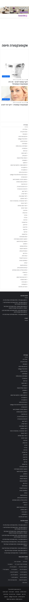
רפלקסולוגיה (24, 284)
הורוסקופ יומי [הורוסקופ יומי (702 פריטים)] (10, 564)
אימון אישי (25, 134)
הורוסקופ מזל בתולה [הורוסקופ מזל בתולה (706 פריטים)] (23, 569)
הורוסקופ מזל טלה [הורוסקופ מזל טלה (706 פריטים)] (23, 572)
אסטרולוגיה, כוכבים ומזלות (21, 146)
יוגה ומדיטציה (24, 184)
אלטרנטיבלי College (22, 138)
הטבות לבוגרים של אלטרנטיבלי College (18, 174)
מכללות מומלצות (23, 246)
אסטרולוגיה (24, 143)
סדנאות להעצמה (23, 248)
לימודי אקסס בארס (23, 196)
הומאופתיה (24, 160)
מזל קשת (25, 229)
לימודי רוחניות (24, 203)
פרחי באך (25, 253)
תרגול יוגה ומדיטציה (22, 286)
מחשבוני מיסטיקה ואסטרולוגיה (20, 239)
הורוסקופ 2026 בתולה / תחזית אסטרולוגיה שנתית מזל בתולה (14, 541)
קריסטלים (25, 272)
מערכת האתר (24, 79)
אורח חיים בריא (23, 131)
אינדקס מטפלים (21, 596)
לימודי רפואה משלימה (22, 205)
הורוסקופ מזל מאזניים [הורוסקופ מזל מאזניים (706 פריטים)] (14, 572)
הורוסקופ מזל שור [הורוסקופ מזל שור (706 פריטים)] (14, 577)
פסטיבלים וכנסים (23, 251)
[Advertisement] (14, 337)
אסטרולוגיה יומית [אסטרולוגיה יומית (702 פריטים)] (17, 561)
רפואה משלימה (23, 279)
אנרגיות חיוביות (23, 141)
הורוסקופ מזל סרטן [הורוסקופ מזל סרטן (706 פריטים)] (23, 574)
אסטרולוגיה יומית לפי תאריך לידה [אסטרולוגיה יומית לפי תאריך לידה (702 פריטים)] (21, 564)
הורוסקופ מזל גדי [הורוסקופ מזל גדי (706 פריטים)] (14, 569)
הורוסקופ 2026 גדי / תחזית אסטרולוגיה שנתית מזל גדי (15, 553)
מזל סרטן (25, 224)
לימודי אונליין (24, 193)
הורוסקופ (25, 162)
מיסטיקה (25, 243)
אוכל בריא (25, 129)
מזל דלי (25, 217)
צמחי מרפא (24, 255)
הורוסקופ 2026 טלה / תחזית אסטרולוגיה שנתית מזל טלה (15, 300)
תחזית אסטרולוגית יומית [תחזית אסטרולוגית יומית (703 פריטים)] (12, 580)
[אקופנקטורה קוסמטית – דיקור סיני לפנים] (14, 93)
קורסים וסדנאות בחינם (22, 267)
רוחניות (25, 274)
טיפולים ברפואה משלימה (21, 181)
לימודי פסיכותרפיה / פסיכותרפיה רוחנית (18, 200)
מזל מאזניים (24, 222)
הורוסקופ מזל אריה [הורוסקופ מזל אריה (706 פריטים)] (13, 566)
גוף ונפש (25, 150)
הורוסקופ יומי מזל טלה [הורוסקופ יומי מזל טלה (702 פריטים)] (23, 566)
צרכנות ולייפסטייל (23, 258)
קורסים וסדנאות (23, 265)
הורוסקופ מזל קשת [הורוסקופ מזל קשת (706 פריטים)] (23, 577)
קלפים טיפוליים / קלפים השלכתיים (19, 270)
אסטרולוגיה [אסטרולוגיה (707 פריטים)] (25, 561)
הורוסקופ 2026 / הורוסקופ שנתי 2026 (18, 165)
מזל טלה (25, 220)
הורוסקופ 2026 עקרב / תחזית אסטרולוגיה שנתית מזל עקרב (14, 548)
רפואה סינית (24, 282)
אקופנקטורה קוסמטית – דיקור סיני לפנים (14, 105)
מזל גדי (25, 215)
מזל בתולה (24, 212)
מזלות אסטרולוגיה (23, 236)
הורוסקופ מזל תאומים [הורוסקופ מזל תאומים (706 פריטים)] (23, 580)
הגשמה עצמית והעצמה (22, 158)
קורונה (25, 262)
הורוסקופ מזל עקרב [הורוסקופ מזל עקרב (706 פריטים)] (14, 574)
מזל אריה (25, 210)
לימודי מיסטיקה (23, 198)
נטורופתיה (17, 591)
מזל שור (25, 231)
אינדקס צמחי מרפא (23, 136)
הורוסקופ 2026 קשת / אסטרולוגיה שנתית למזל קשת (16, 550)
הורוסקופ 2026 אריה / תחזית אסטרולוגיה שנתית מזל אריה (14, 314)
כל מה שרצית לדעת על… (21, 186)
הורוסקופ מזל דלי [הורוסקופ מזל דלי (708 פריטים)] (6, 569)
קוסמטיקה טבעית (23, 260)
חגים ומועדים (24, 177)
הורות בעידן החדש (23, 172)
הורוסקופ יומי (24, 167)
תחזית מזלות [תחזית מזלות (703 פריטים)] (24, 582)
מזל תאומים (24, 234)
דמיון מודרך (24, 155)
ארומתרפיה (24, 148)
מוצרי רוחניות (24, 208)
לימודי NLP (24, 191)
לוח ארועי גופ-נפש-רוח (22, 189)
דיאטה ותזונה (24, 153)
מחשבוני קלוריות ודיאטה (22, 241)
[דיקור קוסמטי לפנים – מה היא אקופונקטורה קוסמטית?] (14, 70)
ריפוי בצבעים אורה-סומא (22, 277)
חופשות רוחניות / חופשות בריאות (20, 179)
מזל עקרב (25, 227)
